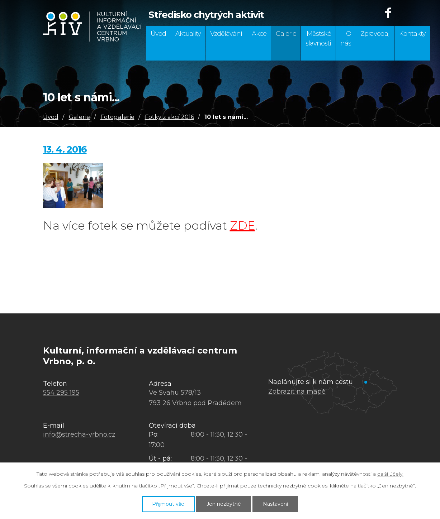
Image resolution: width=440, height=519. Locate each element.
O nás (345, 38)
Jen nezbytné (224, 504)
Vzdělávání (226, 34)
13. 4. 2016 (65, 149)
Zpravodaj (374, 34)
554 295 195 (61, 393)
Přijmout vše (168, 504)
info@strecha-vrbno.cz (79, 434)
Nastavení (275, 504)
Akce (259, 34)
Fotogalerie (117, 116)
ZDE (242, 225)
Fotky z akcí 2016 (169, 116)
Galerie (286, 34)
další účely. (390, 474)
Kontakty (412, 34)
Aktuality (188, 34)
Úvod (158, 34)
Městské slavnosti (318, 38)
